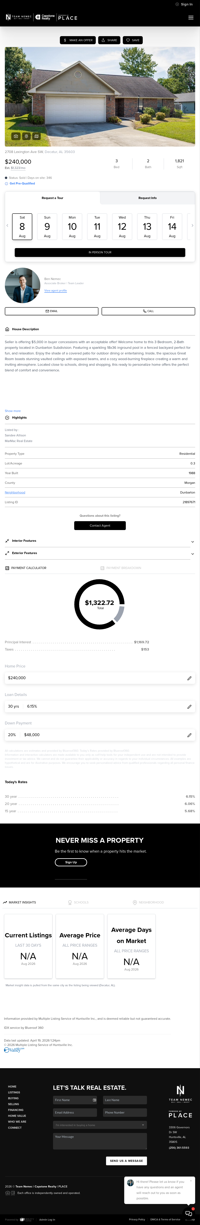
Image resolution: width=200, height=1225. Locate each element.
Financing (15, 1110)
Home (12, 1086)
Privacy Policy (137, 1219)
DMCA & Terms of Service (165, 1219)
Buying (13, 1098)
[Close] (191, 1180)
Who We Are (17, 1121)
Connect (15, 1128)
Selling (13, 1104)
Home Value (17, 1116)
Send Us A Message (126, 1161)
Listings (14, 1092)
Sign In (184, 4)
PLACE (62, 1186)
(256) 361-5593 (179, 1148)
